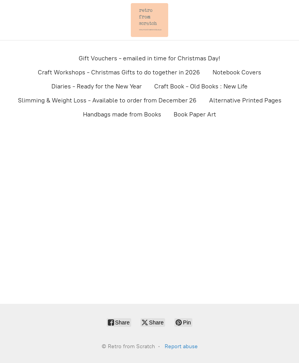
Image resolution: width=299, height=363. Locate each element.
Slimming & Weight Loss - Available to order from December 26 (107, 100)
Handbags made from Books (122, 114)
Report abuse (181, 346)
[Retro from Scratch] (149, 20)
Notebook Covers (237, 72)
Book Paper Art (195, 114)
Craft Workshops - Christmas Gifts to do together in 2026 (119, 72)
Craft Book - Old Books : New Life (201, 86)
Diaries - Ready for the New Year (96, 86)
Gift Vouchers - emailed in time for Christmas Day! (149, 58)
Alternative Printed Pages (245, 100)
